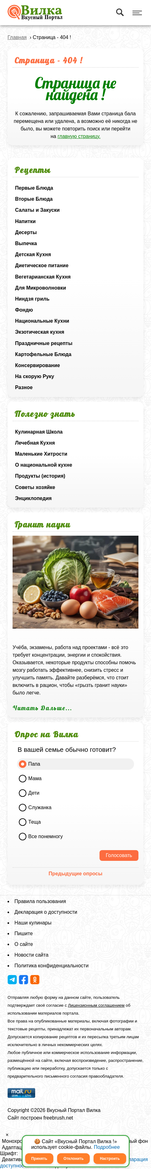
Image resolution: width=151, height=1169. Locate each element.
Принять (39, 1158)
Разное (24, 387)
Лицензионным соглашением (96, 1005)
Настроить (110, 1158)
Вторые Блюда (34, 199)
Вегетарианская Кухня (43, 276)
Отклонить (73, 1158)
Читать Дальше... (42, 708)
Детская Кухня (33, 254)
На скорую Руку (34, 376)
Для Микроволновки (40, 288)
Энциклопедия (33, 498)
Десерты (26, 232)
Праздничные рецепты (44, 343)
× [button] (7, 1134)
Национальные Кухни (42, 321)
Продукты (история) (40, 476)
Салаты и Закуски (37, 210)
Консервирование (37, 365)
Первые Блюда (34, 188)
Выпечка (26, 243)
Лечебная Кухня (35, 443)
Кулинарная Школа (38, 432)
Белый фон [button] (134, 1141)
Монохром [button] (14, 1141)
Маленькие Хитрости (41, 454)
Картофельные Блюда (43, 354)
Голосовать (119, 855)
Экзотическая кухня (39, 332)
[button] (2, 1136)
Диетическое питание (41, 265)
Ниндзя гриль (32, 299)
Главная (17, 37)
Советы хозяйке (35, 487)
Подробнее (107, 1147)
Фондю (24, 310)
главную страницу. (78, 136)
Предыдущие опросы (75, 873)
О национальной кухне (43, 465)
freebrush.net (58, 1117)
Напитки (25, 221)
